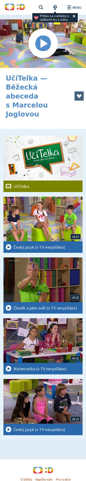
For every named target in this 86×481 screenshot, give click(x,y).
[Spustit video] (43, 43)
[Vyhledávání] (41, 7)
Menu (73, 7)
